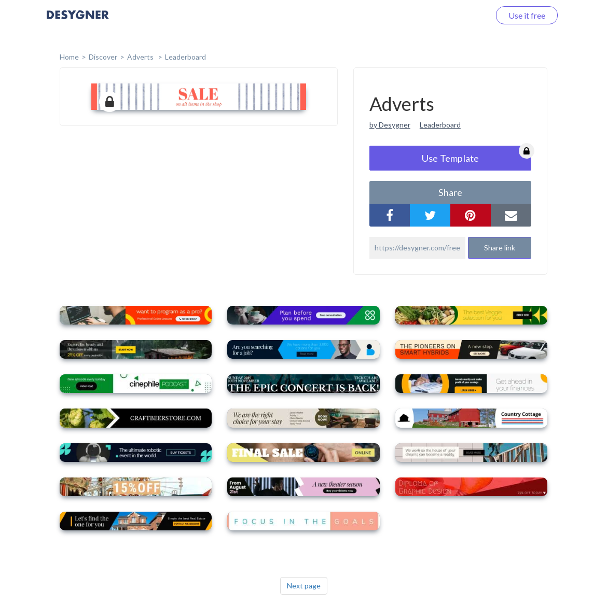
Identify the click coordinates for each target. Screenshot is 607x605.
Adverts (141, 56)
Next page (304, 585)
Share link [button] (499, 247)
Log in (465, 15)
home (69, 56)
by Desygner (389, 124)
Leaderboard (185, 56)
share (450, 192)
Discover (103, 56)
